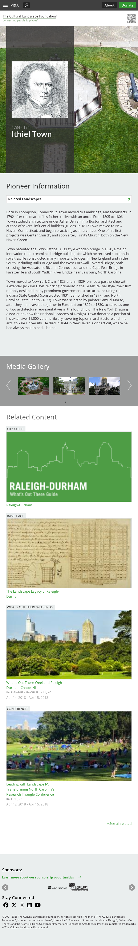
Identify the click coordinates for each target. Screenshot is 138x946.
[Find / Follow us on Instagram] (22, 905)
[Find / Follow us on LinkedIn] (29, 905)
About (109, 5)
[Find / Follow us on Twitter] (14, 905)
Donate (127, 5)
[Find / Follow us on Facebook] (5, 905)
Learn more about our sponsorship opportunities (38, 877)
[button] (26, 5)
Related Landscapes (24, 199)
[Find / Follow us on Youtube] (38, 905)
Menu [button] (15, 5)
